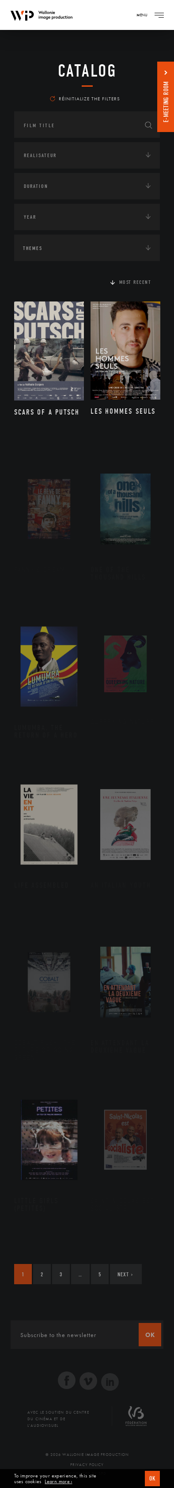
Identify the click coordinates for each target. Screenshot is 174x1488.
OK (152, 1478)
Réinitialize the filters (85, 99)
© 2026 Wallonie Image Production (87, 1454)
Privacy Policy (87, 1464)
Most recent (135, 282)
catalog (87, 71)
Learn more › (58, 1481)
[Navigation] (159, 15)
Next (125, 1274)
